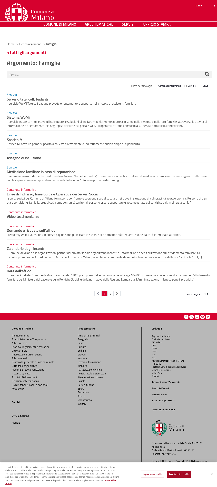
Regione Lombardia (161, 336)
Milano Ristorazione (161, 369)
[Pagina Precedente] (98, 293)
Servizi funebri (86, 385)
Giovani (82, 354)
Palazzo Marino (20, 335)
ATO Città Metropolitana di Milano (168, 360)
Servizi (128, 34)
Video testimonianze (23, 216)
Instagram (202, 317)
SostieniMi (15, 139)
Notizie (16, 422)
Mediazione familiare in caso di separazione (41, 171)
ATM (154, 345)
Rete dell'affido (19, 270)
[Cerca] (207, 74)
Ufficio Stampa (157, 34)
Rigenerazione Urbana (90, 377)
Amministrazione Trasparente (29, 339)
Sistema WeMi (18, 117)
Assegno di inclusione (24, 157)
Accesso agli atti (21, 373)
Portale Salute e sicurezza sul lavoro (169, 366)
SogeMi (155, 375)
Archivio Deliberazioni (24, 377)
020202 (172, 454)
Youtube (197, 317)
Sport (81, 388)
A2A (154, 354)
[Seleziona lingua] (205, 15)
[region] (108, 474)
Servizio (192, 85)
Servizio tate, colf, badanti (27, 99)
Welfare (82, 404)
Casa (80, 343)
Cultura (82, 347)
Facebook (186, 317)
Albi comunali (19, 358)
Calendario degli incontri (26, 248)
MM (153, 357)
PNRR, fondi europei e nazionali (30, 385)
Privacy (156, 461)
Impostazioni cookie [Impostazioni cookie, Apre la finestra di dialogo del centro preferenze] (152, 474)
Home (11, 44)
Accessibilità (182, 461)
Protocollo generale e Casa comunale (33, 362)
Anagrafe (83, 339)
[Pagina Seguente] (117, 293)
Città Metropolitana (161, 339)
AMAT (154, 351)
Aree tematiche (99, 34)
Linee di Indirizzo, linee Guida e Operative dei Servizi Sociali (53, 194)
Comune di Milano (59, 34)
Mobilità (82, 366)
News (205, 85)
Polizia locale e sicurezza (92, 373)
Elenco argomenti (30, 44)
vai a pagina (194, 294)
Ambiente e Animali (89, 335)
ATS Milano (157, 342)
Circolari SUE (19, 350)
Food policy (18, 388)
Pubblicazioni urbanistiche (27, 354)
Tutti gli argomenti (27, 52)
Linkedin (208, 317)
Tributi (81, 396)
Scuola (81, 381)
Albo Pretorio (19, 343)
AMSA (154, 348)
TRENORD (156, 363)
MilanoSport (157, 372)
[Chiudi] (211, 474)
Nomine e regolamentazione (28, 369)
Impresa (82, 358)
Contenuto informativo (169, 85)
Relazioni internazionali (25, 381)
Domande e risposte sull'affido (31, 230)
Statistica (83, 392)
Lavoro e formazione (89, 362)
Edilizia (82, 350)
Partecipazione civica (90, 369)
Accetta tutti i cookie (179, 474)
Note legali (167, 461)
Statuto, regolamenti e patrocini (30, 347)
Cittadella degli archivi (24, 366)
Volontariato (85, 400)
